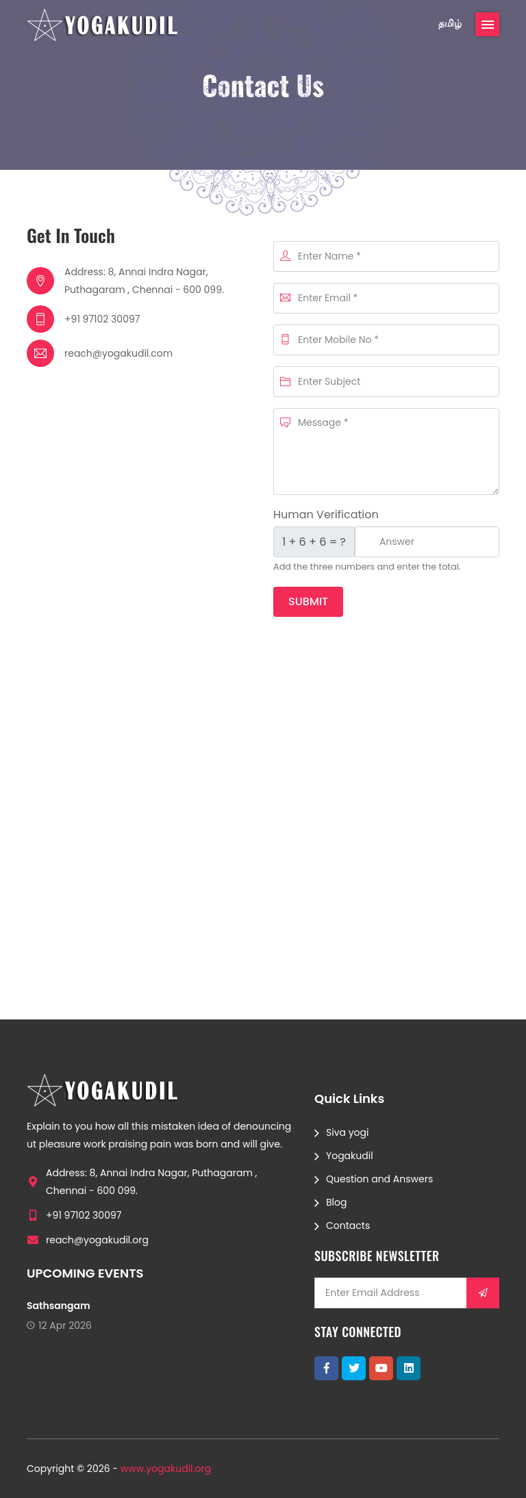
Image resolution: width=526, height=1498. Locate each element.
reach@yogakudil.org (97, 1240)
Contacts (348, 1225)
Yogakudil (349, 1156)
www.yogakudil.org (166, 1468)
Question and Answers (379, 1179)
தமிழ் (450, 23)
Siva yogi (347, 1132)
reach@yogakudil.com (118, 353)
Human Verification (326, 514)
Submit (308, 601)
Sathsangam (58, 1305)
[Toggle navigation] (487, 24)
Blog (336, 1202)
